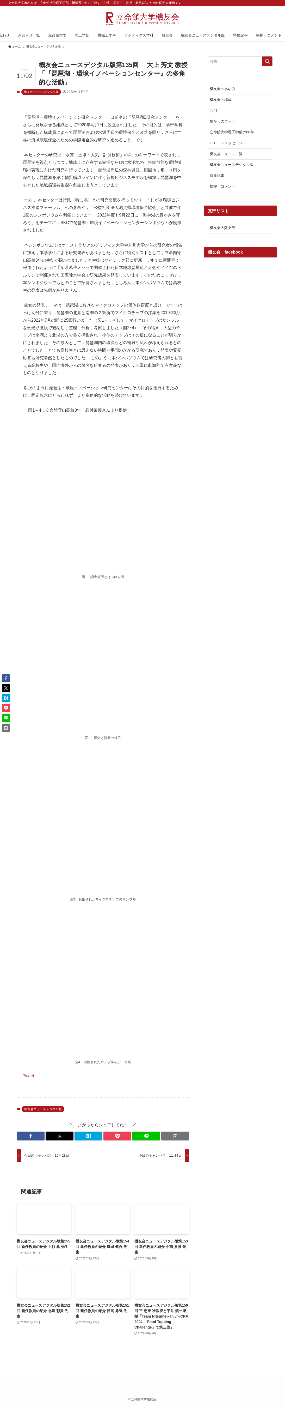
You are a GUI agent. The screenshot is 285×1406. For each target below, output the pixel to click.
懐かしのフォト (222, 121)
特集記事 (217, 175)
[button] (31, 1136)
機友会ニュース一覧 (226, 154)
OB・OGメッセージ (226, 143)
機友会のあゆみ (222, 89)
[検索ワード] (240, 61)
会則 (213, 110)
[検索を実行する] (267, 61)
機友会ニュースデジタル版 (41, 91)
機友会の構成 (221, 100)
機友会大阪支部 (222, 228)
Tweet (28, 1076)
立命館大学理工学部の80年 (232, 132)
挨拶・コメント (222, 186)
